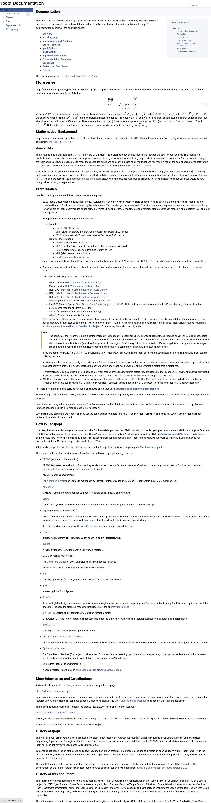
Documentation (13, 13)
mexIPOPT (48, 619)
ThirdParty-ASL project (152, 373)
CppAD (46, 505)
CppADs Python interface (90, 520)
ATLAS (59, 229)
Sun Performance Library (68, 251)
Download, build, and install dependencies (137, 383)
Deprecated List (14, 25)
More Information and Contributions (186, 45)
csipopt (46, 526)
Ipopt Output (49, 52)
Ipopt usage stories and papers (85, 173)
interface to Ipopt (120, 601)
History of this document (187, 52)
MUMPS (53, 295)
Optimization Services (54, 643)
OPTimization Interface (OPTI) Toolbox (62, 631)
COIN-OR (77, 149)
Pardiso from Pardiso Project (85, 320)
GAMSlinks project (56, 556)
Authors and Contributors (56, 66)
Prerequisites (182, 37)
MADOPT (47, 607)
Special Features (51, 44)
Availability (181, 34)
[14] (100, 719)
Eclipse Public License (139, 160)
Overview (177, 28)
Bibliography (12, 29)
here (131, 520)
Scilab (46, 658)
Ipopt (5, 9)
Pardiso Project (103, 298)
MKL (58, 248)
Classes (10, 17)
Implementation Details (55, 55)
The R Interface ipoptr (151, 441)
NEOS (97, 435)
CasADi (46, 493)
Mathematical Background (187, 31)
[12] (60, 136)
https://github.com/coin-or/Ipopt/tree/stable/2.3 (161, 762)
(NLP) (135, 132)
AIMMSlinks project (57, 475)
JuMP (100, 601)
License (47, 70)
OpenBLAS (61, 222)
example (91, 514)
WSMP (52, 309)
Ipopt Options (50, 48)
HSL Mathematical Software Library (83, 277)
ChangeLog (48, 63)
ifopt (45, 568)
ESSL (58, 244)
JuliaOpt (47, 591)
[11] (65, 136)
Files (8, 21)
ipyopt (46, 580)
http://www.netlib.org (197, 199)
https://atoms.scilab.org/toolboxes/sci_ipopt (98, 664)
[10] (70, 136)
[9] (112, 341)
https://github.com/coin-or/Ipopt (81, 76)
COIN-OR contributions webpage (131, 695)
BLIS (58, 226)
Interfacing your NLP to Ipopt (58, 41)
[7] (50, 136)
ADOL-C (46, 454)
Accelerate (61, 237)
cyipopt (46, 538)
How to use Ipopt (184, 40)
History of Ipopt (183, 49)
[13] (55, 136)
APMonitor (48, 481)
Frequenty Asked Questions (57, 59)
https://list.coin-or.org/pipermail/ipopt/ (56, 707)
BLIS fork (60, 240)
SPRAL (52, 306)
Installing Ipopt (50, 37)
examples (47, 463)
